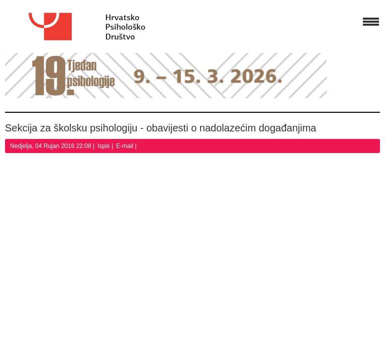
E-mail (125, 146)
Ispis (105, 146)
